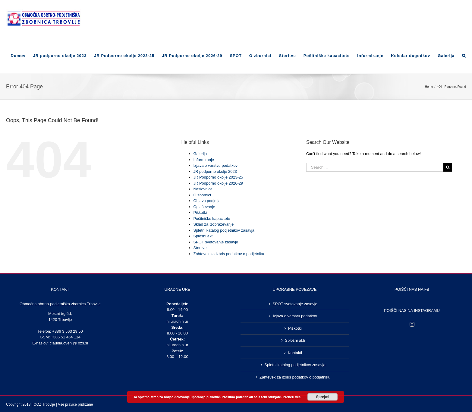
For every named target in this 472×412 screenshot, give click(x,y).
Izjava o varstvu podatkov (215, 165)
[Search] (464, 55)
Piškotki (200, 212)
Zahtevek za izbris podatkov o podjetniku (228, 254)
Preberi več (292, 397)
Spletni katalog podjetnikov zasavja (223, 230)
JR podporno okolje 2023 (215, 171)
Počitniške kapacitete (211, 218)
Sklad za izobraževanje (213, 224)
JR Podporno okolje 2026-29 (218, 183)
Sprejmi (322, 397)
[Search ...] (375, 167)
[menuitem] (22, 55)
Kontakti (295, 352)
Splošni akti (203, 236)
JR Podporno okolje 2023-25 (218, 177)
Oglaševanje (204, 206)
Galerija (200, 153)
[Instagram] (412, 324)
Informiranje (203, 159)
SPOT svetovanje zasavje (215, 242)
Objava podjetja (206, 200)
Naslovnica (202, 189)
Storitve (199, 248)
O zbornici (202, 195)
